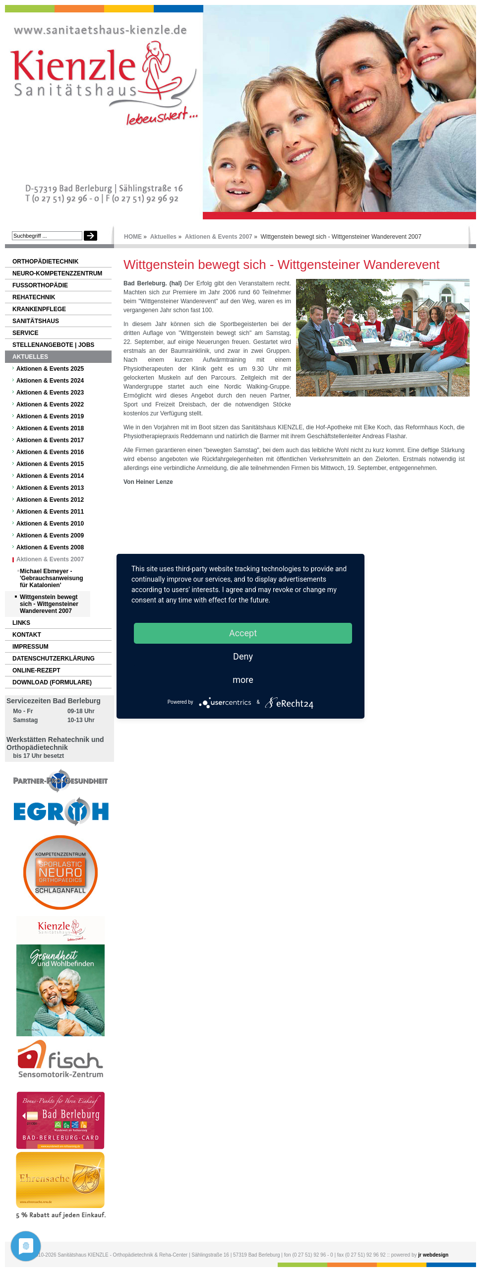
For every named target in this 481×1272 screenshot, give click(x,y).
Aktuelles (163, 236)
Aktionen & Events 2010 (50, 523)
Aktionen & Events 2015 (50, 464)
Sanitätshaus (35, 321)
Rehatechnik (33, 297)
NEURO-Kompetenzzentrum (57, 273)
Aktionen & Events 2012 (50, 499)
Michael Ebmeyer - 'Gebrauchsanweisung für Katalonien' (51, 578)
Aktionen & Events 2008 (50, 547)
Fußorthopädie (40, 285)
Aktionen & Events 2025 (50, 368)
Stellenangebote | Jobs (53, 344)
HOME (133, 236)
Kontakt (26, 634)
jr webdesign (433, 1255)
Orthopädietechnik (45, 261)
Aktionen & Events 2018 (50, 428)
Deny (243, 656)
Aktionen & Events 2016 (50, 452)
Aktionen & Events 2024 (50, 380)
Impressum (30, 646)
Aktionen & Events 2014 (50, 475)
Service (25, 333)
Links (21, 622)
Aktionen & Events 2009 (50, 535)
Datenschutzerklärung (53, 658)
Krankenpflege (39, 309)
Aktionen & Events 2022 (50, 404)
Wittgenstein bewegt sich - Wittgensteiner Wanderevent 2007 (49, 604)
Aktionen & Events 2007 (218, 236)
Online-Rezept (36, 670)
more (243, 679)
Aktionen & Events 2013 (50, 487)
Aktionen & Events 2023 (50, 392)
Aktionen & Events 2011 (50, 511)
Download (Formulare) (52, 682)
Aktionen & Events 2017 (50, 440)
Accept (243, 633)
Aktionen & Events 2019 (50, 416)
